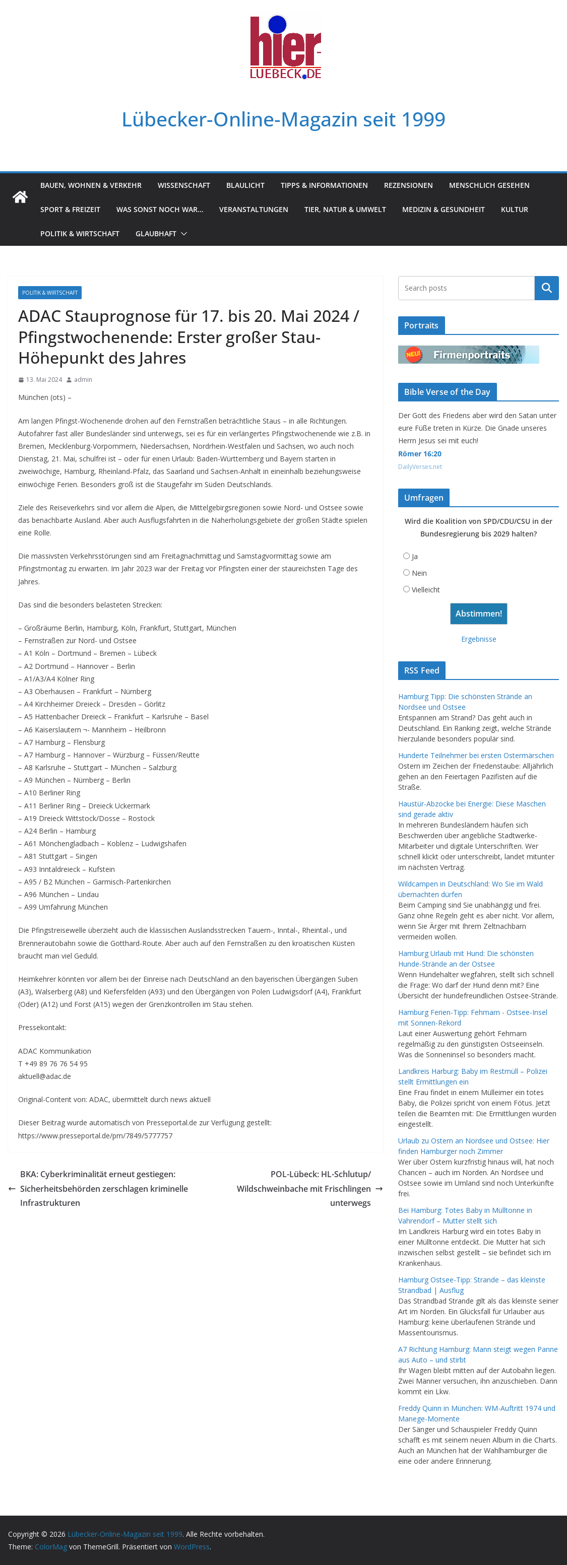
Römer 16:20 (420, 453)
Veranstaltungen (253, 209)
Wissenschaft (184, 185)
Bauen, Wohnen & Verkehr (91, 185)
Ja (415, 556)
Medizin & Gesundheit (443, 209)
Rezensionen (408, 185)
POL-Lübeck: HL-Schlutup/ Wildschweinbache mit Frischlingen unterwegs (310, 1189)
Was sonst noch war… (159, 209)
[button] (181, 234)
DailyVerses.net (420, 466)
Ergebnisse (478, 639)
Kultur (514, 209)
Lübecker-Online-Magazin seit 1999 (283, 118)
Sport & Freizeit (70, 209)
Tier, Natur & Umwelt (345, 209)
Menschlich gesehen (489, 185)
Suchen (547, 288)
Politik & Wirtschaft (79, 233)
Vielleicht (426, 589)
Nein (419, 573)
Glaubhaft (156, 233)
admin (83, 379)
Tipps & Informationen (324, 185)
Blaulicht (245, 185)
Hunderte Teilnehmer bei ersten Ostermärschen (476, 755)
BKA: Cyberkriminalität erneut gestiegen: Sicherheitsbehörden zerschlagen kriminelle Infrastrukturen (98, 1189)
